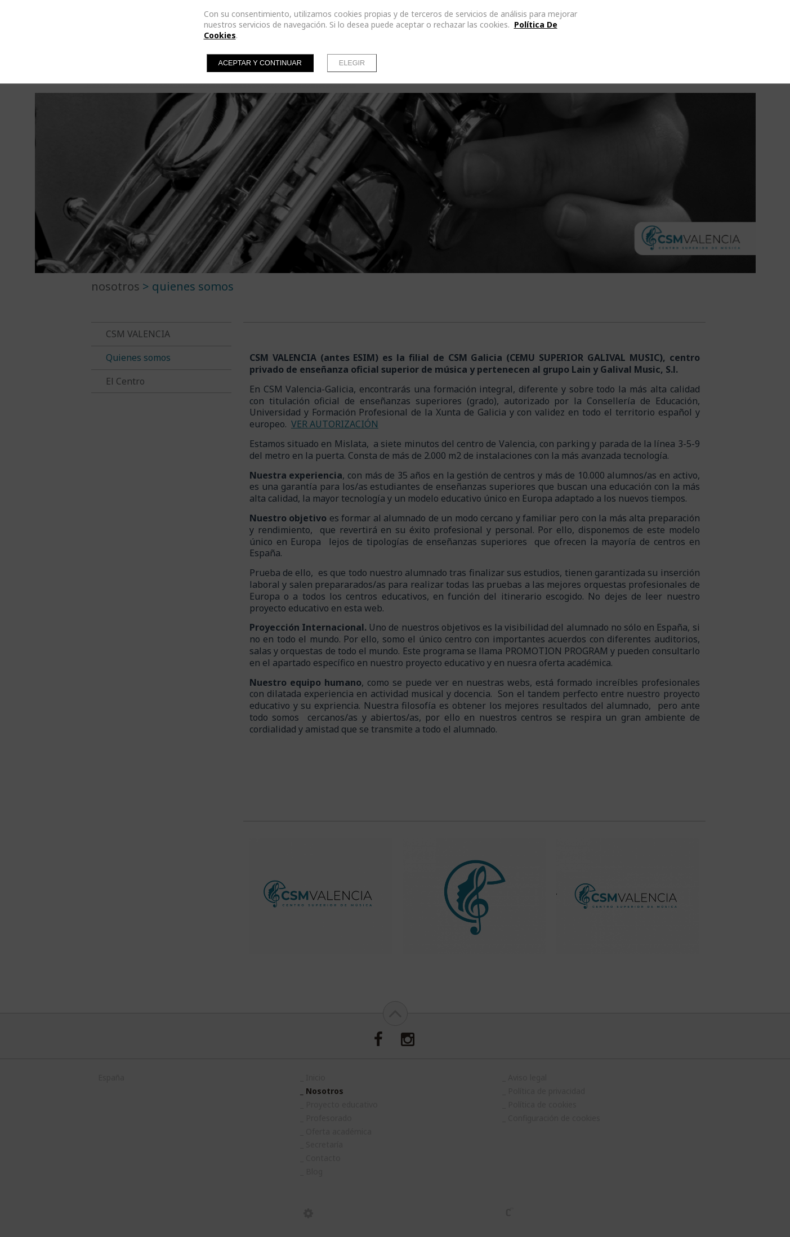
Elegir (352, 63)
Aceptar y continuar (260, 63)
